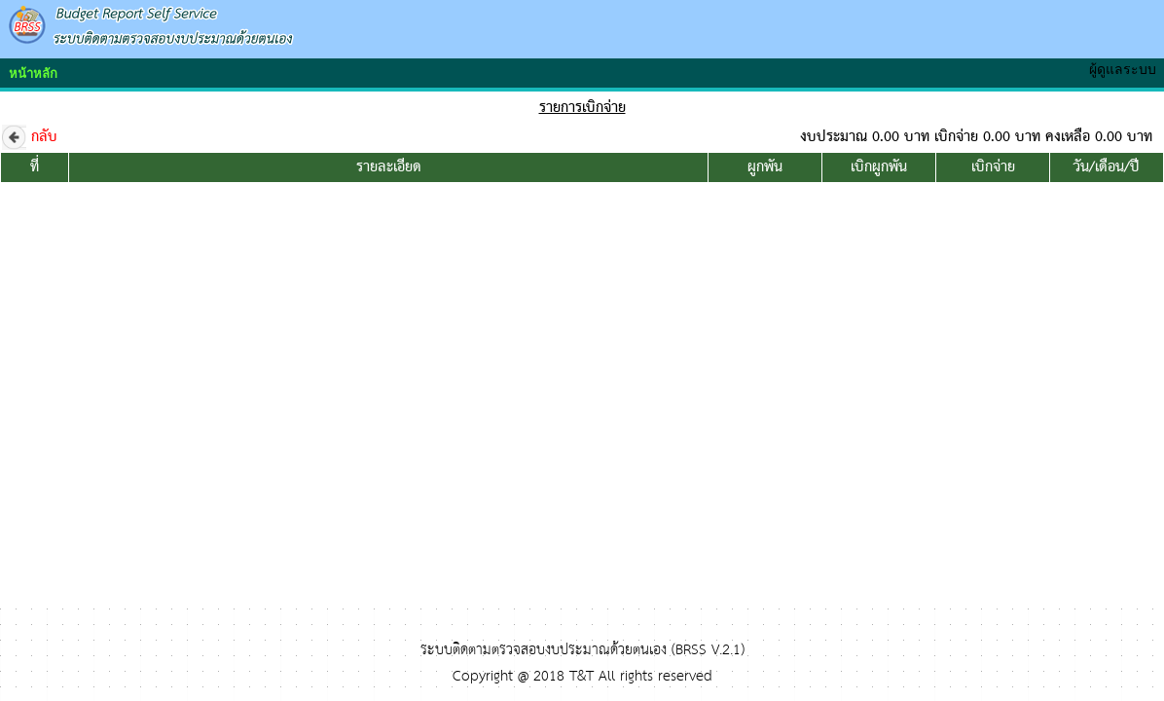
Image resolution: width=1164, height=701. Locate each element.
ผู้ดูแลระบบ (1126, 69)
